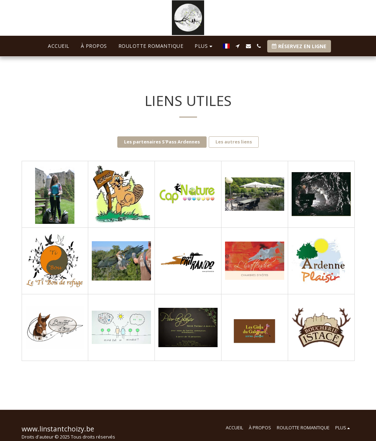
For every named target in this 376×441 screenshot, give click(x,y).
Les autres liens (233, 141)
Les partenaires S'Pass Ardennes (162, 141)
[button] (274, 46)
